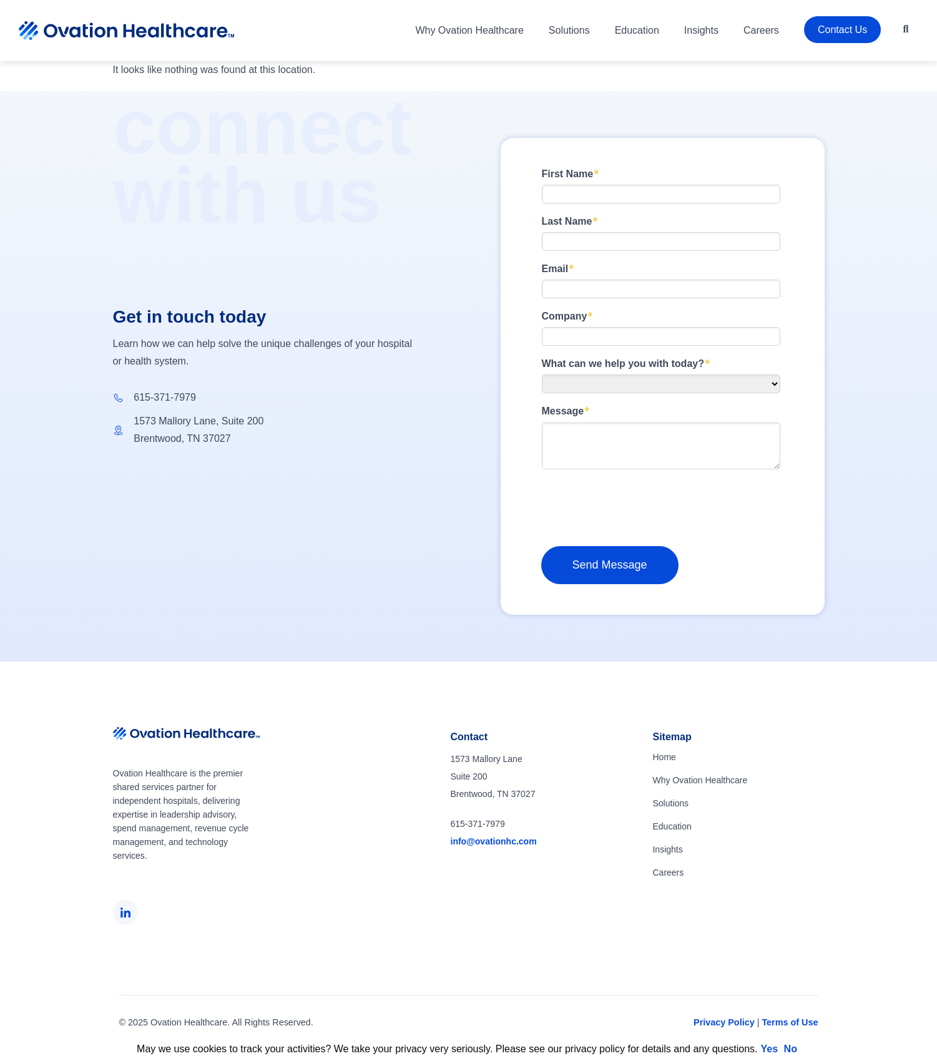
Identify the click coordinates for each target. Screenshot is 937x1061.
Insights (701, 30)
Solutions (569, 30)
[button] (905, 29)
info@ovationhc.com (494, 841)
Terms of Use (790, 1022)
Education (637, 30)
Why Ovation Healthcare (469, 30)
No (790, 1049)
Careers (761, 30)
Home (663, 757)
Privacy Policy (724, 1022)
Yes (769, 1049)
